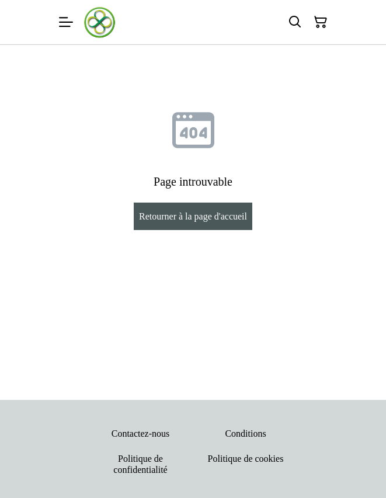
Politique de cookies (246, 459)
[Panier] (320, 22)
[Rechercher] (295, 22)
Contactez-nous (141, 433)
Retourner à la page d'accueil (193, 216)
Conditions (245, 433)
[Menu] (66, 22)
